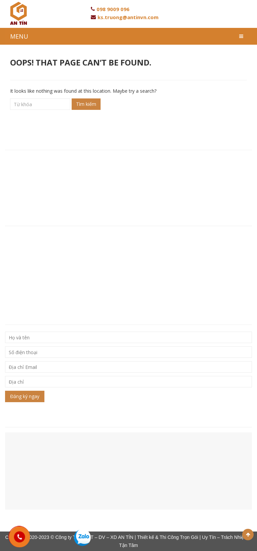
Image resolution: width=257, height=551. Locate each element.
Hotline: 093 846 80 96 (31, 172)
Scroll (248, 534)
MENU (19, 36)
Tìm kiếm (86, 104)
